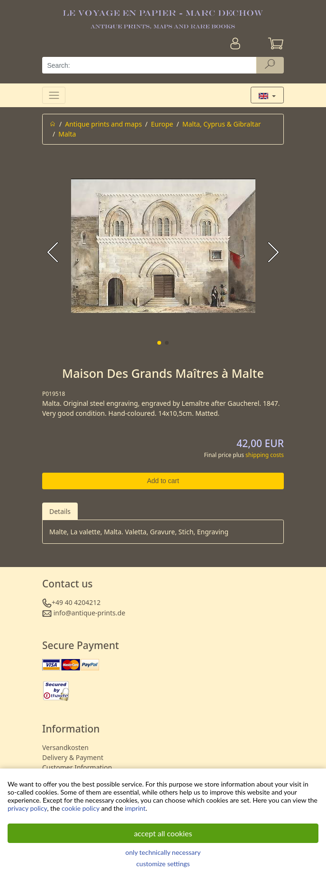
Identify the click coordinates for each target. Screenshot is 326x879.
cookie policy (81, 808)
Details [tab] (60, 511)
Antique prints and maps (103, 123)
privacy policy (27, 808)
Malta (67, 133)
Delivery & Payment (72, 757)
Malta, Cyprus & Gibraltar (221, 123)
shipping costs (264, 455)
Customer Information (77, 767)
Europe (162, 123)
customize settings (163, 864)
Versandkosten (65, 747)
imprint (135, 808)
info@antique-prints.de (90, 612)
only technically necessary (163, 852)
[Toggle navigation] (53, 95)
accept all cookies (163, 833)
